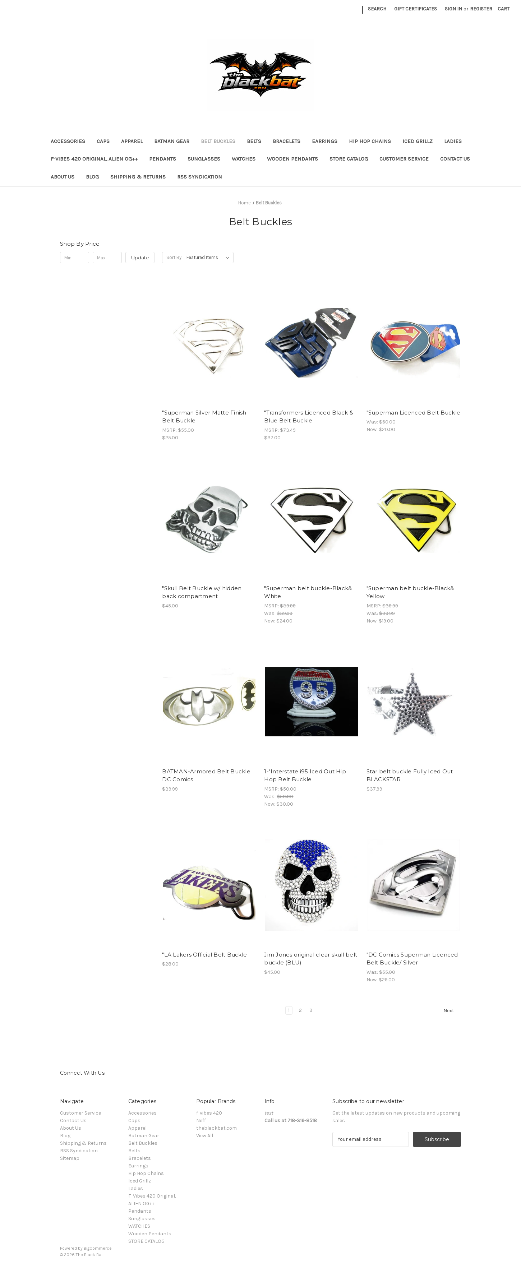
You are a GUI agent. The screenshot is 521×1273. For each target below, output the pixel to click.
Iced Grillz (417, 141)
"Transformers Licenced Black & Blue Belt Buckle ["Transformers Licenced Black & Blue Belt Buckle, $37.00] (308, 416)
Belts (254, 141)
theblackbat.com (216, 1128)
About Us (62, 176)
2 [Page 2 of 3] (300, 1010)
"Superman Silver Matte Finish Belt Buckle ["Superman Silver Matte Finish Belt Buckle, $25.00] (204, 416)
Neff (201, 1120)
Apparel (132, 141)
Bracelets (286, 141)
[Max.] (107, 257)
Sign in (453, 9)
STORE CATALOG (348, 159)
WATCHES (243, 159)
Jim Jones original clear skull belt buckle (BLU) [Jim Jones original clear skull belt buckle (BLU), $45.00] (310, 958)
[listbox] (209, 257)
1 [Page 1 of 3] (289, 1010)
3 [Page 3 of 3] (311, 1010)
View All (204, 1136)
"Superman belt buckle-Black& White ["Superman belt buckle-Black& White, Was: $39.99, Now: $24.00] (308, 592)
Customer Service (404, 159)
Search (377, 9)
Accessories (68, 141)
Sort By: (174, 257)
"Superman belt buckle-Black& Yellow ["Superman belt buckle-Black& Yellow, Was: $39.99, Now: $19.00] (410, 592)
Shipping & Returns (138, 176)
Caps (103, 141)
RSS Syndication (199, 176)
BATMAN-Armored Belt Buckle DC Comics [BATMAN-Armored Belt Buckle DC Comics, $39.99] (206, 775)
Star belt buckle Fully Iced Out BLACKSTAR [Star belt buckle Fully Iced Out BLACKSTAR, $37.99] (409, 775)
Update (140, 257)
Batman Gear (171, 141)
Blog (92, 176)
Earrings (324, 141)
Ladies (453, 141)
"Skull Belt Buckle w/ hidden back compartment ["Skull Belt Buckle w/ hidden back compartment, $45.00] (201, 592)
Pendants (162, 159)
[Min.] (74, 257)
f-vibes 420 (209, 1113)
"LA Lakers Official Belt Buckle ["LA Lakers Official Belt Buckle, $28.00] (204, 954)
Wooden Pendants (292, 159)
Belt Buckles (218, 141)
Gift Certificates (415, 9)
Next (452, 1010)
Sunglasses (204, 159)
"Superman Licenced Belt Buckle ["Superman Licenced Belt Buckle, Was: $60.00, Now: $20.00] (413, 412)
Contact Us (455, 159)
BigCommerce (98, 1248)
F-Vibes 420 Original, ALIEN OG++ (94, 159)
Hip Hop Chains (370, 141)
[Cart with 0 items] (503, 9)
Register (481, 9)
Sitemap (69, 1158)
